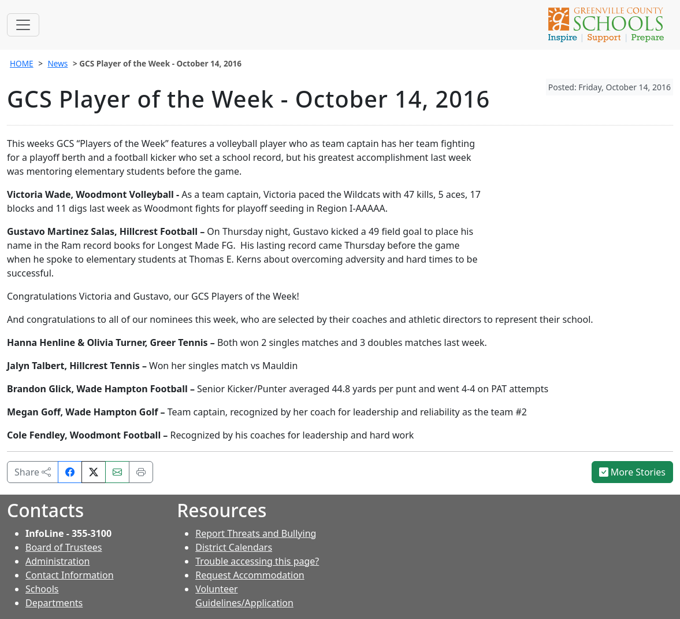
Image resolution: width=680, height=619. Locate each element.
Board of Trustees (63, 547)
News (57, 63)
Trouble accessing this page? (257, 561)
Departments (54, 602)
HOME (22, 63)
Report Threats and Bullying (255, 533)
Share (32, 472)
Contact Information (69, 575)
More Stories (632, 472)
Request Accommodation (249, 575)
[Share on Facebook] (70, 472)
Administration (57, 561)
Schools (42, 589)
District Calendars (233, 547)
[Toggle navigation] (23, 24)
